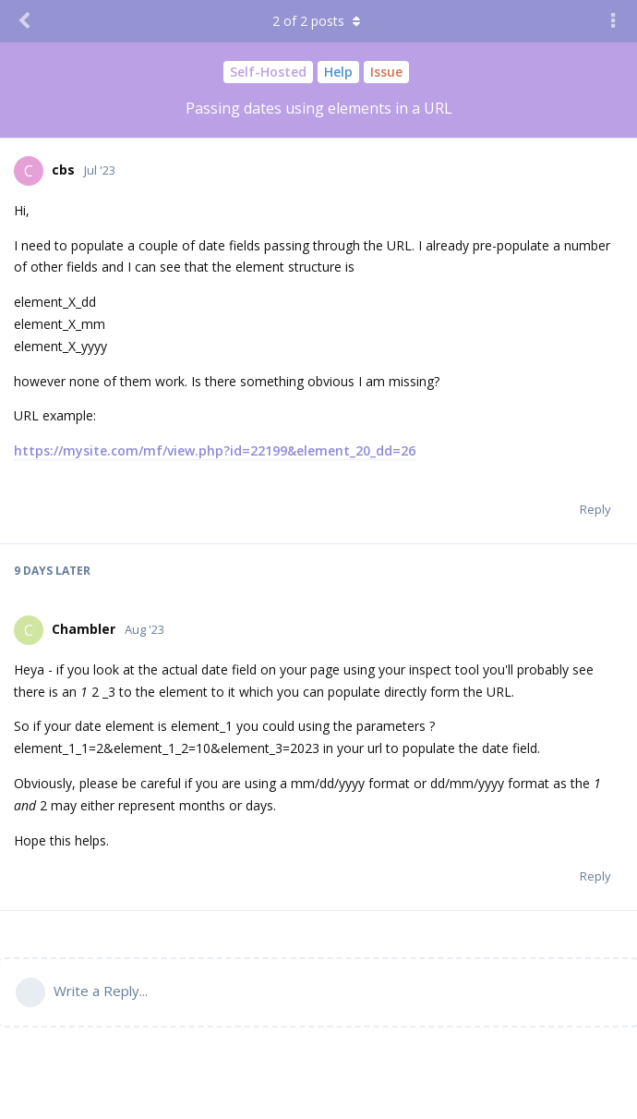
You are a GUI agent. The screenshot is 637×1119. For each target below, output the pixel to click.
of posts (318, 21)
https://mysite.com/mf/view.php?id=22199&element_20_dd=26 (214, 450)
